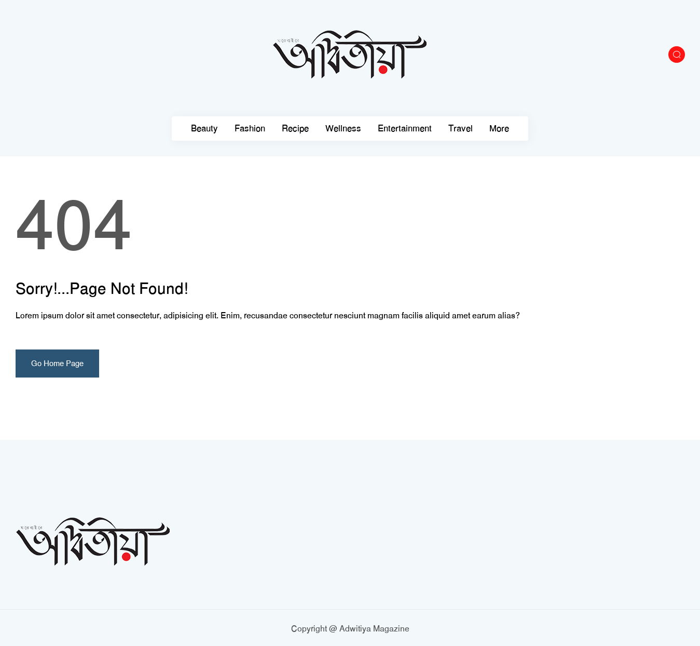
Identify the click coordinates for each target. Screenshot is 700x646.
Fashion (250, 128)
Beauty (204, 128)
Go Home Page (57, 363)
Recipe (295, 128)
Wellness (343, 128)
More (499, 128)
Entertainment (405, 128)
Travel (460, 128)
